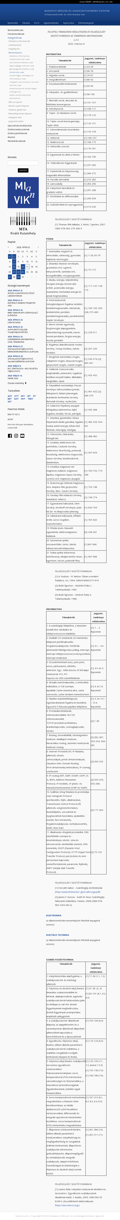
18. (32, 266)
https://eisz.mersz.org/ (67, 1205)
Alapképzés (14, 49)
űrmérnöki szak (16, 72)
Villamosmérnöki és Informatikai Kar (65, 14)
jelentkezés (14, 98)
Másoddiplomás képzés (20, 113)
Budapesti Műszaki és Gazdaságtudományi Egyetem (77, 10)
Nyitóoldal (13, 23)
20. (10, 272)
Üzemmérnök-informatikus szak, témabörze (21, 340)
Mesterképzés (15, 52)
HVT (23, 398)
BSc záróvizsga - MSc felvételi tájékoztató (23, 370)
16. (23, 266)
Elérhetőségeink (86, 23)
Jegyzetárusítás (16, 121)
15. (18, 266)
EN (111, 2)
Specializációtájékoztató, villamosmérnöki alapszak (21, 360)
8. (18, 261)
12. (36, 261)
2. (23, 256)
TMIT (30, 398)
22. (18, 272)
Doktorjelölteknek (17, 133)
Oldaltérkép (85, 2)
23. (23, 272)
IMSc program (15, 102)
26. (36, 272)
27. (10, 277)
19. (36, 266)
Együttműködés (51, 23)
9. (23, 261)
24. (27, 272)
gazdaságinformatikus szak (21, 69)
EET (23, 396)
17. (27, 266)
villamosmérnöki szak (19, 59)
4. (32, 256)
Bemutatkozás (16, 30)
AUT (10, 396)
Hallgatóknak (15, 37)
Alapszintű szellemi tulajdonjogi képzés (18, 330)
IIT (34, 396)
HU (107, 2)
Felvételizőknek (16, 34)
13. (10, 266)
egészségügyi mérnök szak (21, 66)
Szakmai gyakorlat (17, 110)
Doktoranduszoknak (19, 129)
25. (32, 272)
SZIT (16, 398)
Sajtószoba (68, 23)
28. (14, 277)
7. (14, 261)
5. (36, 256)
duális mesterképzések (20, 95)
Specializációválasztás (20, 125)
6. (10, 261)
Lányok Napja (14, 322)
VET (10, 401)
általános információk (19, 56)
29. (18, 277)
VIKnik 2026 (13, 378)
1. (18, 256)
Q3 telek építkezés (19, 26)
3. (27, 256)
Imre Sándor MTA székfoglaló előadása (23, 314)
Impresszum (98, 2)
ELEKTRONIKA (53, 915)
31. (14, 256)
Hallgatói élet (15, 117)
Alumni (11, 137)
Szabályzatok (15, 45)
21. (14, 272)
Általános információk (19, 41)
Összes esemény (16, 383)
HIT (29, 396)
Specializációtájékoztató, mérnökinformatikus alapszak (23, 350)
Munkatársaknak (17, 141)
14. (14, 266)
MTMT (10, 419)
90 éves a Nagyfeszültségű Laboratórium (21, 294)
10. (27, 261)
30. (10, 256)
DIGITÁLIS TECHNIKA (57, 934)
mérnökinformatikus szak (21, 62)
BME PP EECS (14, 414)
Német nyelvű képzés (19, 106)
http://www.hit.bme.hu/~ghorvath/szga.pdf (77, 891)
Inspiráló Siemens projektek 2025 (22, 304)
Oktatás (26, 23)
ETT (17, 396)
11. (32, 261)
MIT (10, 398)
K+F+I (37, 23)
